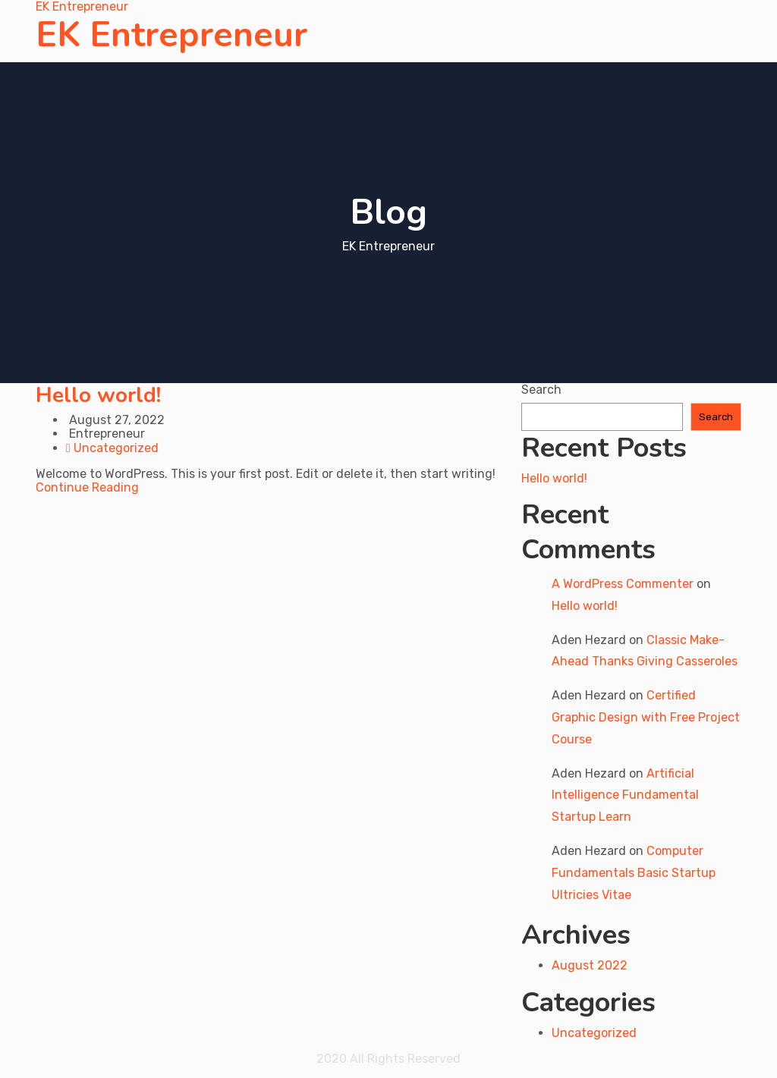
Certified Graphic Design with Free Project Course (646, 717)
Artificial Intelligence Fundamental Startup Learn (625, 795)
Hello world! (98, 395)
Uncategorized (116, 448)
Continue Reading (87, 487)
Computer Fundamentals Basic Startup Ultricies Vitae (634, 873)
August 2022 (590, 965)
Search (541, 390)
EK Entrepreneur (171, 34)
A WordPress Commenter (623, 584)
